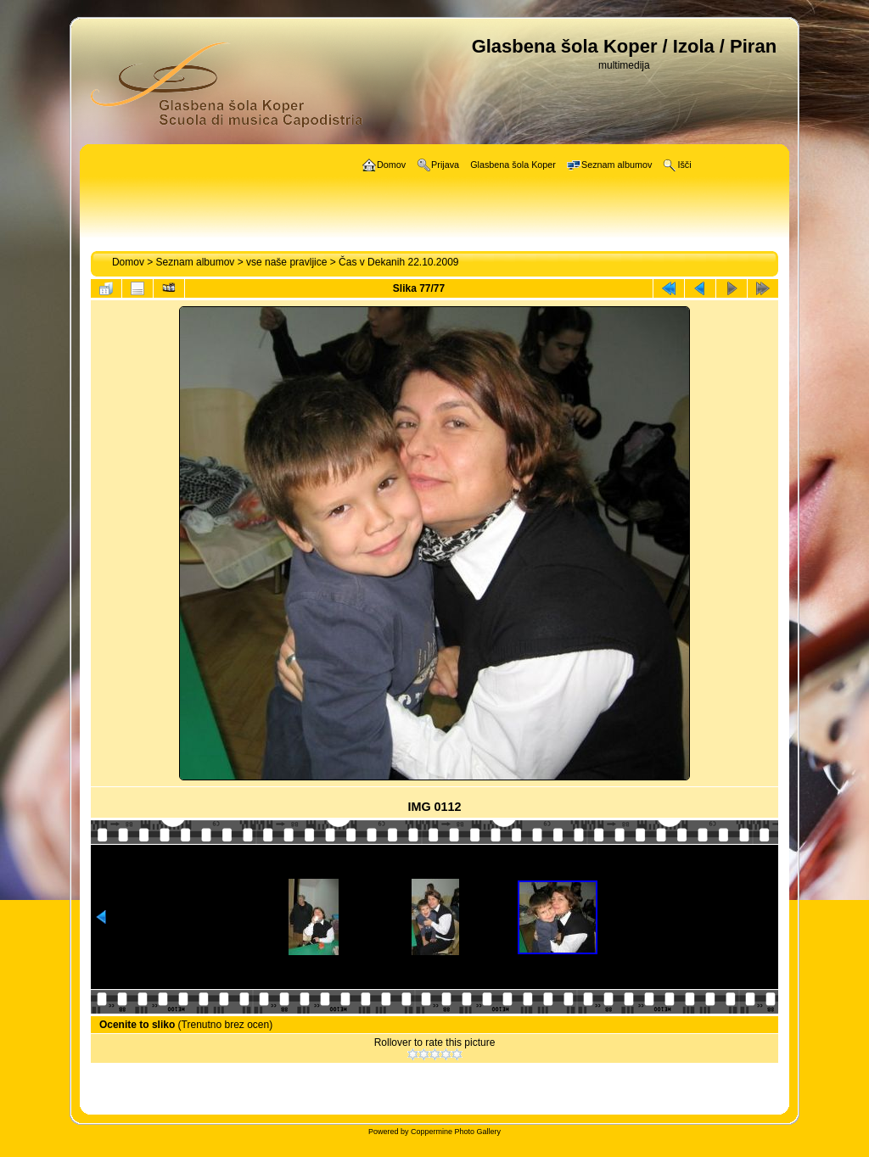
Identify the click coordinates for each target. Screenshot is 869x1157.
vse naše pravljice (286, 262)
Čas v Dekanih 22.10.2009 (398, 262)
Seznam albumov (195, 262)
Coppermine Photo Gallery (456, 1131)
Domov (128, 262)
